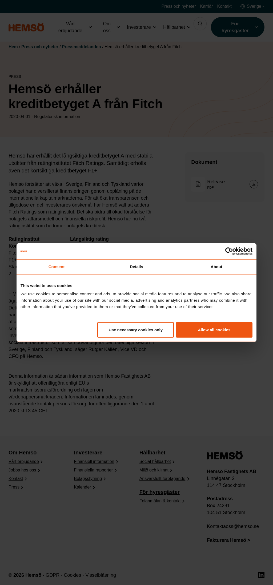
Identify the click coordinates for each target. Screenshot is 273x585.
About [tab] (216, 266)
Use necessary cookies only (136, 330)
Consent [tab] (57, 266)
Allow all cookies (214, 330)
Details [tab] (136, 266)
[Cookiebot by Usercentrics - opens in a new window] (229, 251)
